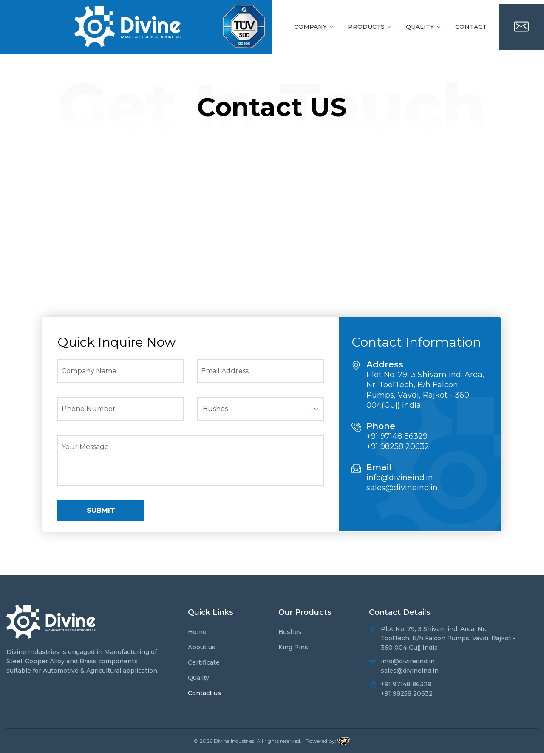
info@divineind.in (399, 477)
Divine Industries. (234, 741)
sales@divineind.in (402, 487)
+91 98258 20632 (397, 446)
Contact (471, 27)
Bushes (290, 632)
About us (201, 647)
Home (197, 632)
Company (310, 27)
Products (366, 27)
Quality (420, 27)
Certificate (204, 662)
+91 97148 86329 (397, 436)
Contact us (204, 693)
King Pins (293, 647)
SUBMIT (101, 510)
